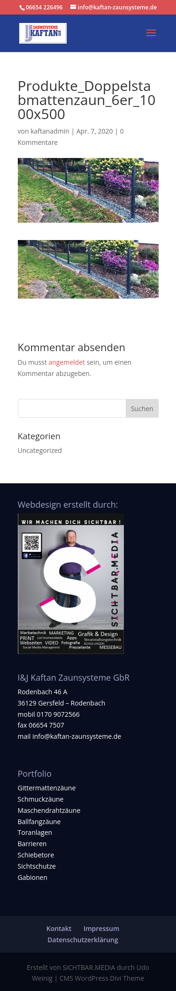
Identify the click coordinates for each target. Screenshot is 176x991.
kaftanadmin (50, 131)
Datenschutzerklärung (82, 939)
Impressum (101, 928)
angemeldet (66, 362)
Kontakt (59, 928)
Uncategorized (40, 450)
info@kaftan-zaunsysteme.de (76, 736)
